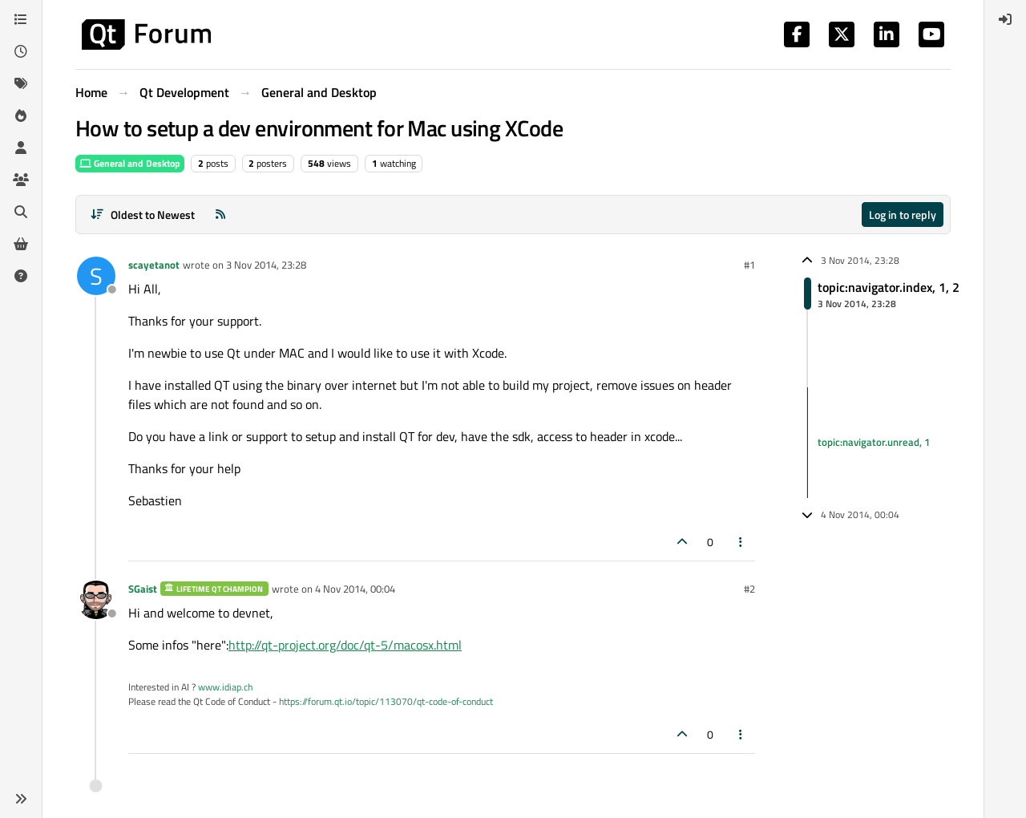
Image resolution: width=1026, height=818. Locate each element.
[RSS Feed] (220, 214)
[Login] (1005, 19)
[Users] (20, 147)
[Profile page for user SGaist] (96, 600)
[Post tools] (741, 541)
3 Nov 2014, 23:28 (266, 265)
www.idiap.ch (225, 686)
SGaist (142, 589)
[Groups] (20, 179)
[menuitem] (1005, 19)
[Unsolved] (20, 276)
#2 (749, 589)
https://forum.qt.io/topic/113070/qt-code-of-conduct (386, 701)
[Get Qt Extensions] (20, 244)
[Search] (20, 212)
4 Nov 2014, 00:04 (355, 589)
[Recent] (20, 51)
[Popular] (20, 115)
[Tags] (20, 83)
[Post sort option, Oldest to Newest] (142, 214)
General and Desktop (129, 163)
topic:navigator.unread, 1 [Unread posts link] (874, 442)
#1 (749, 265)
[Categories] (20, 19)
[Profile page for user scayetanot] (96, 276)
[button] (20, 799)
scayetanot (154, 265)
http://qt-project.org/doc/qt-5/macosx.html (345, 644)
